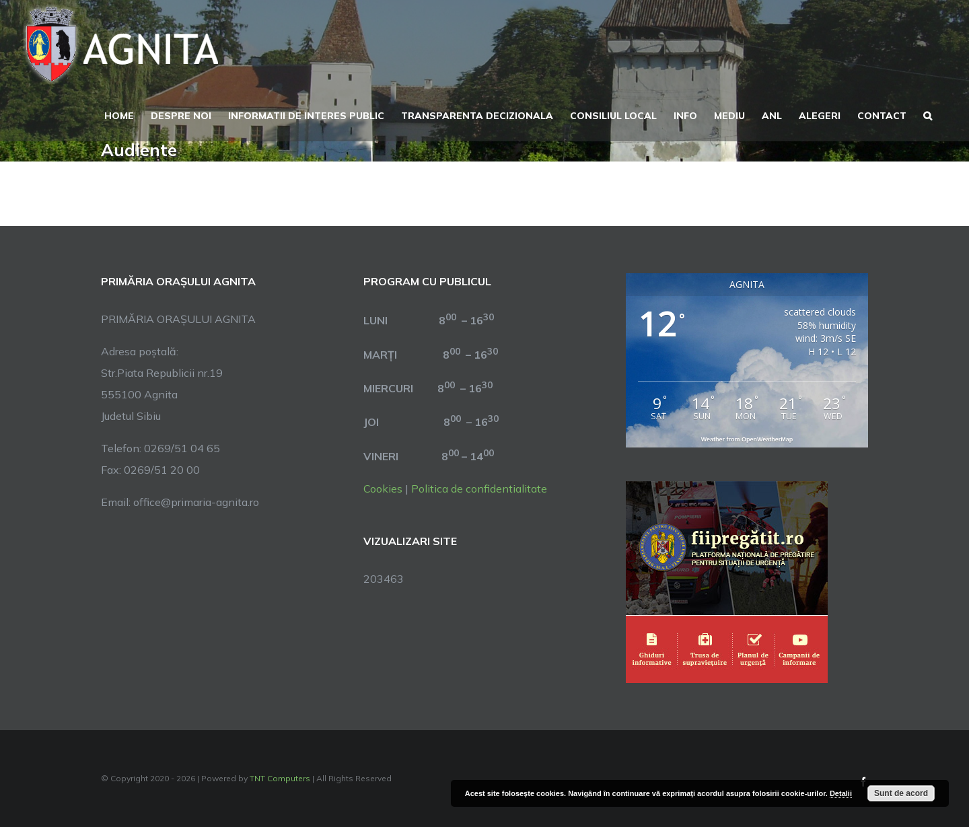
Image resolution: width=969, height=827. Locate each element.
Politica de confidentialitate (479, 488)
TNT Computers (280, 778)
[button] (927, 114)
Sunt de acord (901, 793)
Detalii (841, 793)
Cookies (382, 488)
